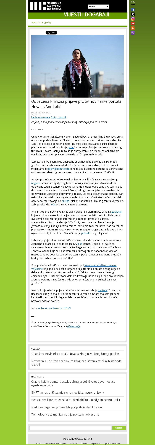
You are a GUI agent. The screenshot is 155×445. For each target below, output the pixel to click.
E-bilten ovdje (73, 326)
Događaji (46, 22)
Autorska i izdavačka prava (55, 443)
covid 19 (61, 117)
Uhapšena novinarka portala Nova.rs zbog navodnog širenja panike (75, 354)
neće (52, 204)
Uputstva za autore (112, 443)
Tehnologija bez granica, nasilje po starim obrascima (65, 414)
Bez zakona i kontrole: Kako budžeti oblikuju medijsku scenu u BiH (75, 400)
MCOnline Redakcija (41, 112)
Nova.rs (57, 308)
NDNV (67, 308)
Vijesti (34, 22)
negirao (35, 183)
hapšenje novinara (40, 117)
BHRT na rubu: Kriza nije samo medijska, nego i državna (67, 393)
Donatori (73, 443)
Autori (38, 443)
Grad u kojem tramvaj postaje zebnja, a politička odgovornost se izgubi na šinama (73, 384)
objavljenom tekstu (58, 168)
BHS (133, 2)
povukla (85, 233)
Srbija (54, 117)
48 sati (65, 201)
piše (71, 147)
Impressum (95, 443)
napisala (102, 290)
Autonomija (45, 308)
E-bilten (84, 443)
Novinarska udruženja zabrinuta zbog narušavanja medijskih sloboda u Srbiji (76, 363)
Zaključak (116, 211)
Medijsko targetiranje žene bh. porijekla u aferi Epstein (66, 407)
